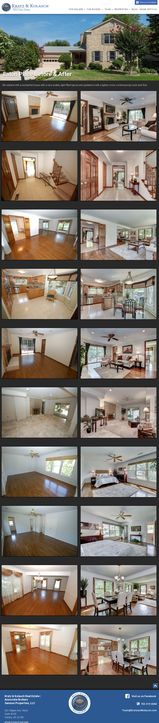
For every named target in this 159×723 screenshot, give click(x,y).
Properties (122, 9)
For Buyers (95, 9)
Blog (135, 9)
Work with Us (148, 9)
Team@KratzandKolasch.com (139, 710)
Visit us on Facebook (148, 2)
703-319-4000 (147, 704)
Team (108, 9)
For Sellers (77, 9)
